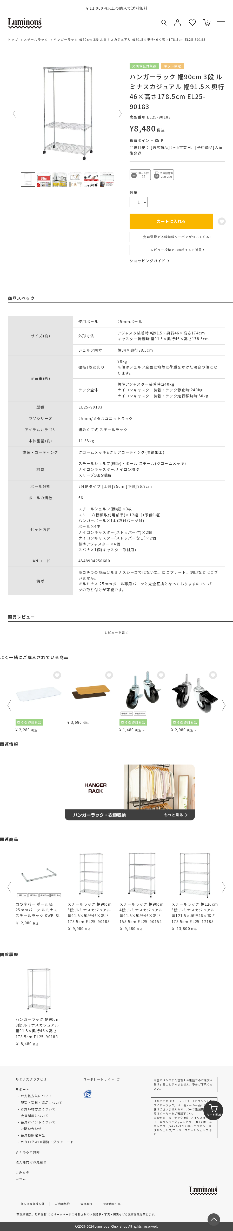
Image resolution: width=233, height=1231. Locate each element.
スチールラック (36, 39)
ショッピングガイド (149, 260)
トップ (13, 39)
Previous (14, 113)
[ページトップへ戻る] (214, 1219)
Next (120, 113)
